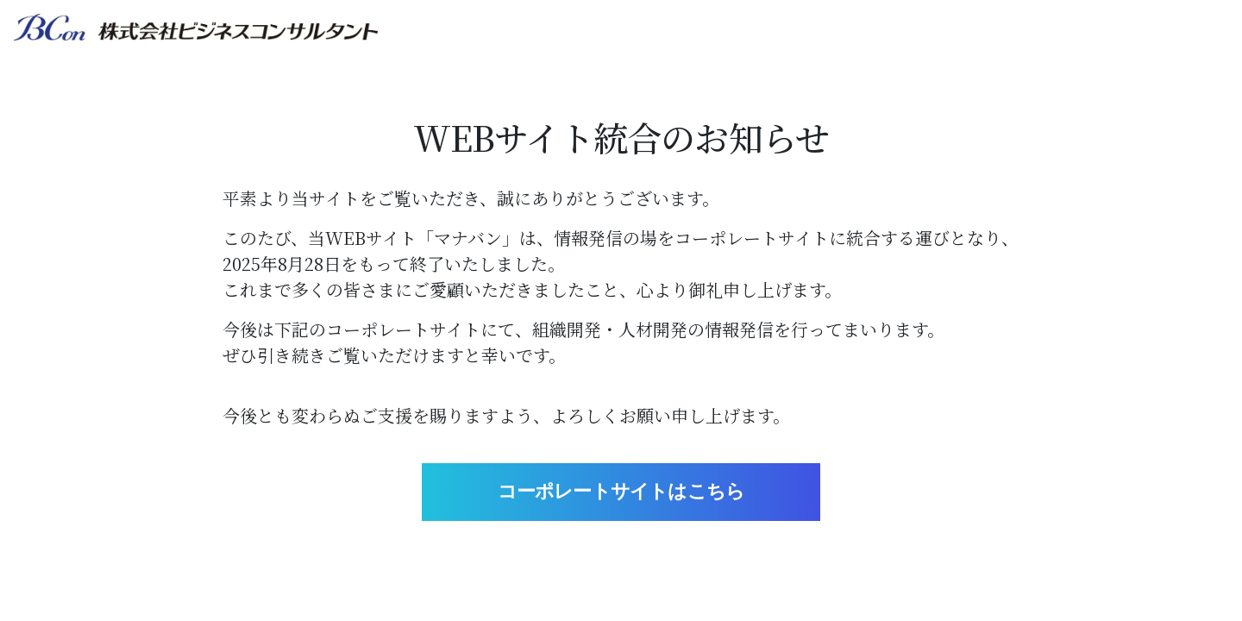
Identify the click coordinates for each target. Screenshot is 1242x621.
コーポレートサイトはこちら (621, 491)
